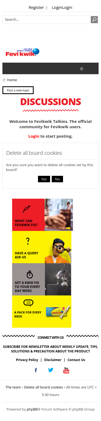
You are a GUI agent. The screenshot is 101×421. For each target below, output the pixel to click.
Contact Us (76, 360)
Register (36, 7)
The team (13, 387)
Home (12, 79)
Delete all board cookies (43, 387)
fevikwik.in (86, 68)
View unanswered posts (9, 68)
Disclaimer (52, 360)
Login (57, 7)
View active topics (20, 68)
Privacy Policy (27, 360)
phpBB (32, 409)
